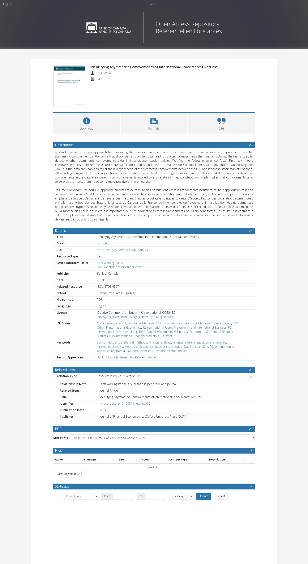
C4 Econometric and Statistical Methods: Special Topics (193, 323)
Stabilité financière (195, 347)
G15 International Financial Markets (133, 336)
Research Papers (146, 357)
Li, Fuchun (104, 73)
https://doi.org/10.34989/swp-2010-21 (122, 250)
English (7, 4)
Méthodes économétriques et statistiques (153, 347)
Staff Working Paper (110, 263)
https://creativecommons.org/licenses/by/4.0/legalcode (135, 317)
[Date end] (155, 496)
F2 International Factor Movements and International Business (185, 327)
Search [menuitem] (154, 4)
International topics (110, 347)
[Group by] (80, 496)
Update (204, 497)
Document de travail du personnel (120, 267)
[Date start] (123, 496)
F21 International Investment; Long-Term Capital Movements (165, 329)
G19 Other (165, 336)
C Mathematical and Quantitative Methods (125, 323)
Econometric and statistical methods (122, 342)
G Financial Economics (189, 332)
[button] (154, 123)
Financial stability (160, 342)
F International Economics (123, 327)
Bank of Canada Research (114, 357)
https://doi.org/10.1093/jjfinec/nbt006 (125, 403)
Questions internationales (169, 351)
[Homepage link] (154, 26)
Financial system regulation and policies (199, 342)
